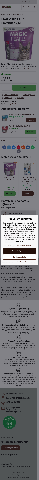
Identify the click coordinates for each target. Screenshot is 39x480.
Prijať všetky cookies (19, 251)
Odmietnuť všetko (19, 257)
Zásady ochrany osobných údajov (19, 245)
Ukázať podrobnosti (19, 262)
